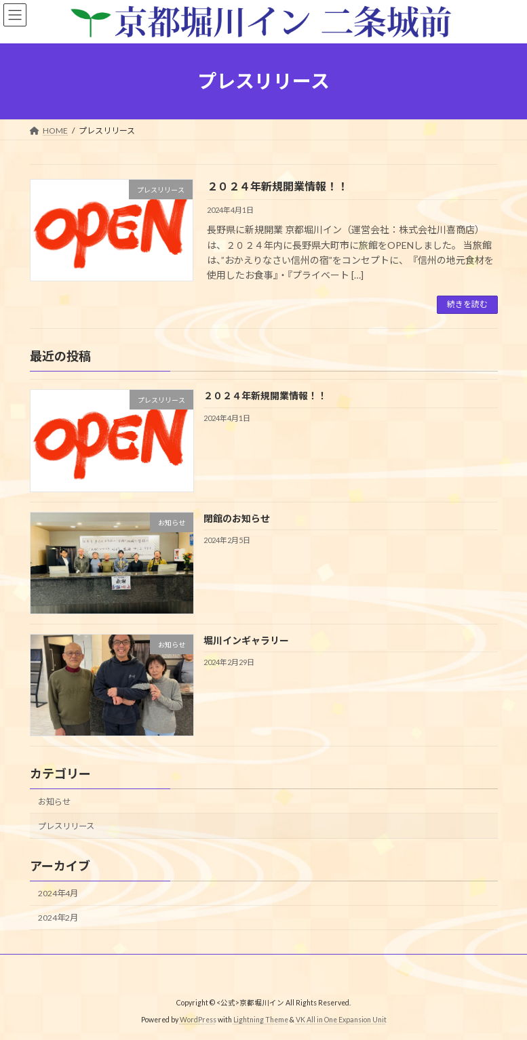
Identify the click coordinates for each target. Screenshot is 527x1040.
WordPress (198, 1020)
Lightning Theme (260, 1020)
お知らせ (54, 802)
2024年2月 (58, 918)
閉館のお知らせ (236, 517)
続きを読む (467, 304)
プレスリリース (66, 826)
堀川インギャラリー (245, 640)
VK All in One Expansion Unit (341, 1020)
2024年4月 (58, 893)
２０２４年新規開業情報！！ (277, 186)
